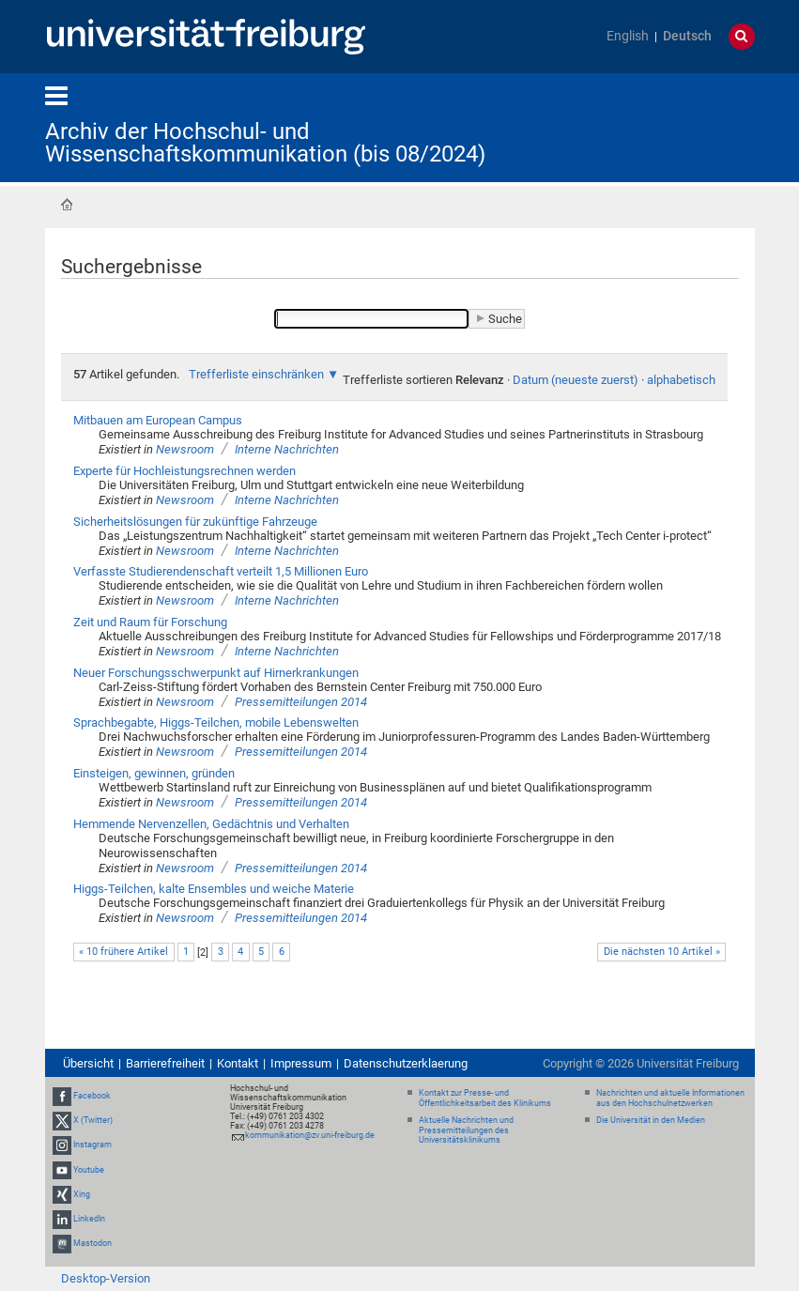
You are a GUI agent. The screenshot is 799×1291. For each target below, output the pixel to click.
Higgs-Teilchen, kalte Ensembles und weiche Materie (213, 889)
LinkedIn (89, 1218)
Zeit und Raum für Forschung (150, 622)
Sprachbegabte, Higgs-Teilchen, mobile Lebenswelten (216, 722)
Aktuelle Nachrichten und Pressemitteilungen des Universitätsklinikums (466, 1130)
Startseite (66, 204)
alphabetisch (681, 380)
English (628, 36)
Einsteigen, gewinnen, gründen (154, 773)
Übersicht (88, 1063)
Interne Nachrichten (287, 449)
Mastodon (92, 1243)
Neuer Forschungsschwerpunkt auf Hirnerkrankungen (216, 673)
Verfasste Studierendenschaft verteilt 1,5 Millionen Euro (220, 571)
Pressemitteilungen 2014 (301, 702)
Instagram (92, 1145)
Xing (81, 1194)
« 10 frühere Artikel (123, 951)
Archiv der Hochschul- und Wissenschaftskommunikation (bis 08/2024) (265, 142)
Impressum (300, 1063)
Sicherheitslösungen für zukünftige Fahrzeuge (195, 522)
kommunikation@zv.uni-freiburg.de (310, 1135)
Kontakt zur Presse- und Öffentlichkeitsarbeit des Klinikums (485, 1098)
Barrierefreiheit (165, 1063)
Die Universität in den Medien (650, 1120)
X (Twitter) (93, 1120)
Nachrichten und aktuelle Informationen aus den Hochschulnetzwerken (670, 1098)
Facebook (92, 1095)
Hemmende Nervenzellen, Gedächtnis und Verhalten (211, 824)
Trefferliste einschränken (256, 374)
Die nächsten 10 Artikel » (662, 951)
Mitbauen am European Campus (157, 420)
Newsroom (185, 449)
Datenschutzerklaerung (406, 1063)
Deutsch (687, 36)
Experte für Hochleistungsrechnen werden (184, 471)
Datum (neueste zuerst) (575, 380)
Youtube (88, 1170)
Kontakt (237, 1063)
